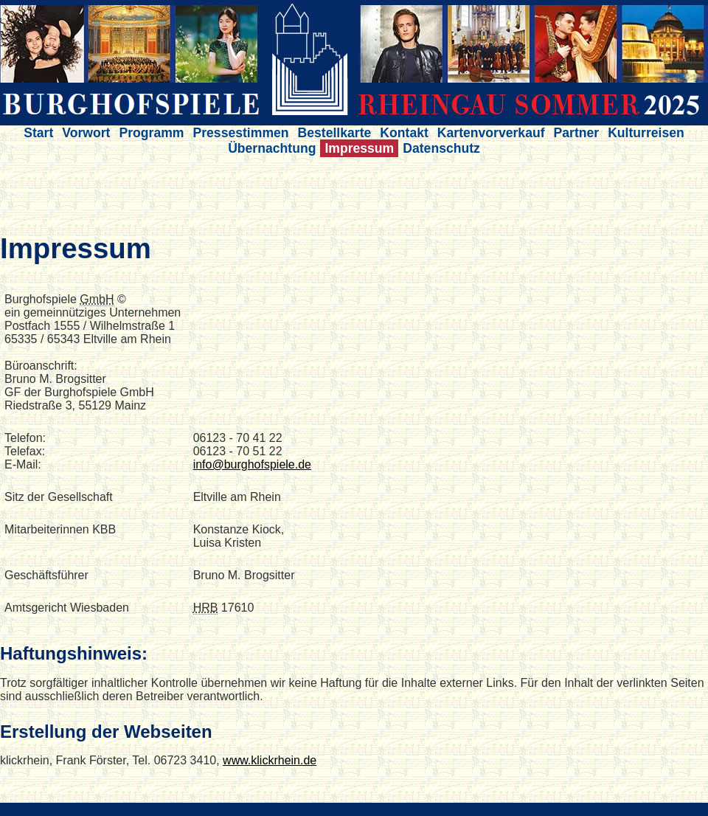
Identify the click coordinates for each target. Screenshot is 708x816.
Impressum (359, 148)
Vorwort (86, 132)
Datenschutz (441, 148)
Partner (577, 132)
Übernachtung (272, 148)
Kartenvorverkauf (491, 132)
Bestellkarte (335, 132)
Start (38, 132)
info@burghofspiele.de (252, 464)
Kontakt (404, 132)
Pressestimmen (240, 132)
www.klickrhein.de (269, 760)
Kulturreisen (646, 132)
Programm (151, 132)
